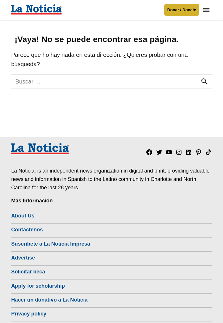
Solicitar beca (28, 272)
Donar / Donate (181, 10)
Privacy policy (28, 314)
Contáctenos (27, 230)
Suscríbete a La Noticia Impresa (50, 244)
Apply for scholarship (38, 286)
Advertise (23, 258)
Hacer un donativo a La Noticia (49, 300)
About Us (22, 216)
